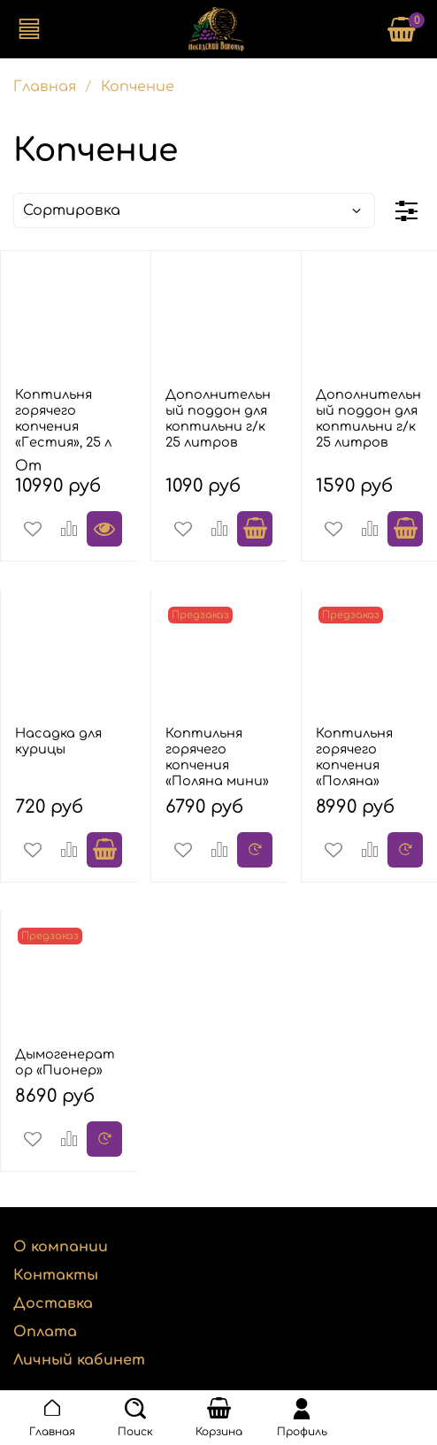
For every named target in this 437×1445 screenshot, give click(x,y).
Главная (44, 87)
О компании (60, 1247)
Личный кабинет (79, 1360)
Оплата (45, 1332)
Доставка (53, 1303)
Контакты (55, 1275)
